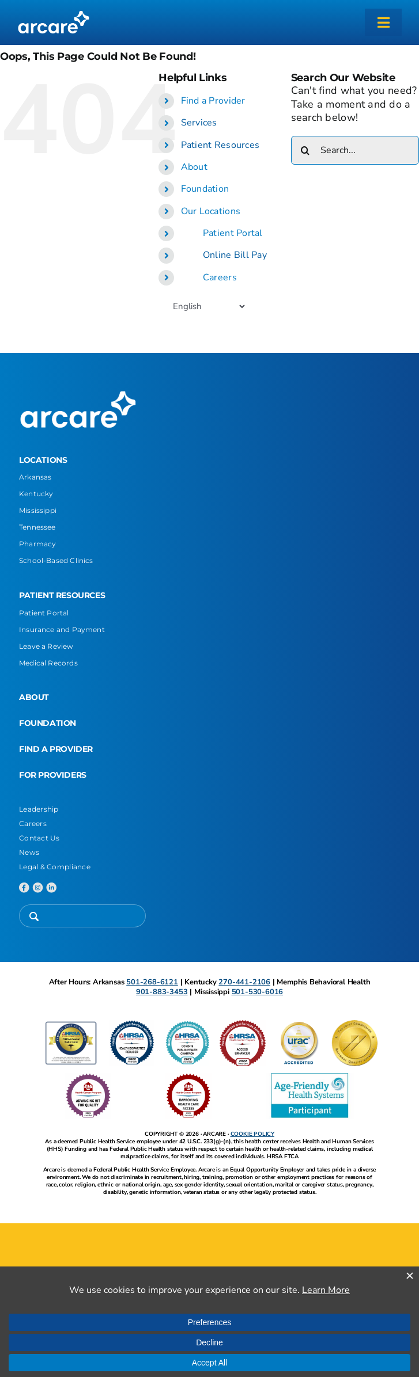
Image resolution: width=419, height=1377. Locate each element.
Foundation (205, 188)
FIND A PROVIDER (56, 749)
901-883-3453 (162, 992)
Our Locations (211, 211)
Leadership (39, 809)
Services (199, 122)
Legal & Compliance (54, 866)
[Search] (305, 150)
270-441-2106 (244, 982)
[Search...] (355, 150)
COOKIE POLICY (252, 1134)
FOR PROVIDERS (52, 775)
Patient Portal (233, 233)
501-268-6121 (152, 982)
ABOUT (34, 697)
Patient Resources (220, 145)
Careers (220, 277)
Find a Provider (213, 100)
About (194, 167)
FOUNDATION (47, 723)
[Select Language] (209, 306)
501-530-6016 (258, 992)
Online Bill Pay (235, 255)
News (29, 852)
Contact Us (39, 838)
